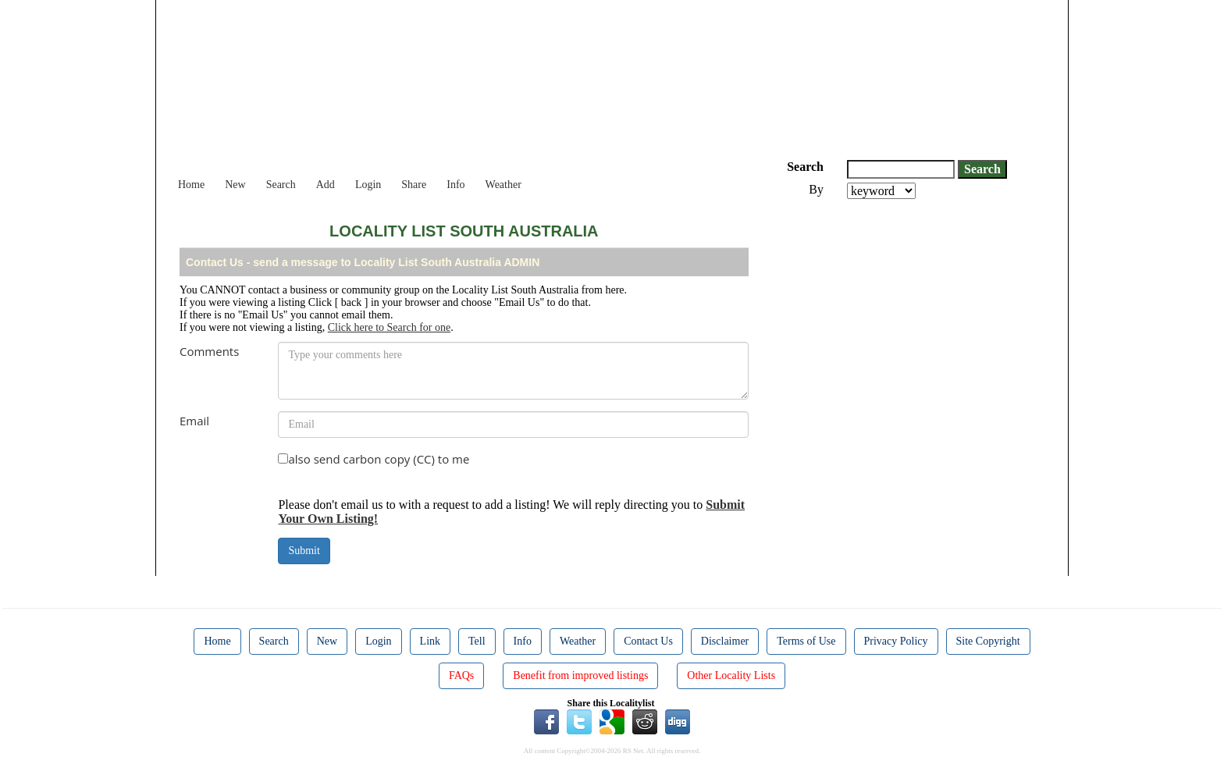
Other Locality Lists (731, 675)
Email (194, 420)
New (235, 184)
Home (191, 184)
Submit (303, 550)
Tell (477, 641)
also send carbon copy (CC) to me (378, 459)
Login (368, 184)
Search (281, 184)
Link (430, 641)
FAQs (461, 675)
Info (455, 184)
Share (413, 184)
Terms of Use (806, 641)
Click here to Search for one (389, 327)
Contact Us (648, 641)
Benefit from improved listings (580, 675)
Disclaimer (725, 641)
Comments (209, 351)
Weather (503, 184)
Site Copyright (988, 641)
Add (325, 184)
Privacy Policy (896, 641)
